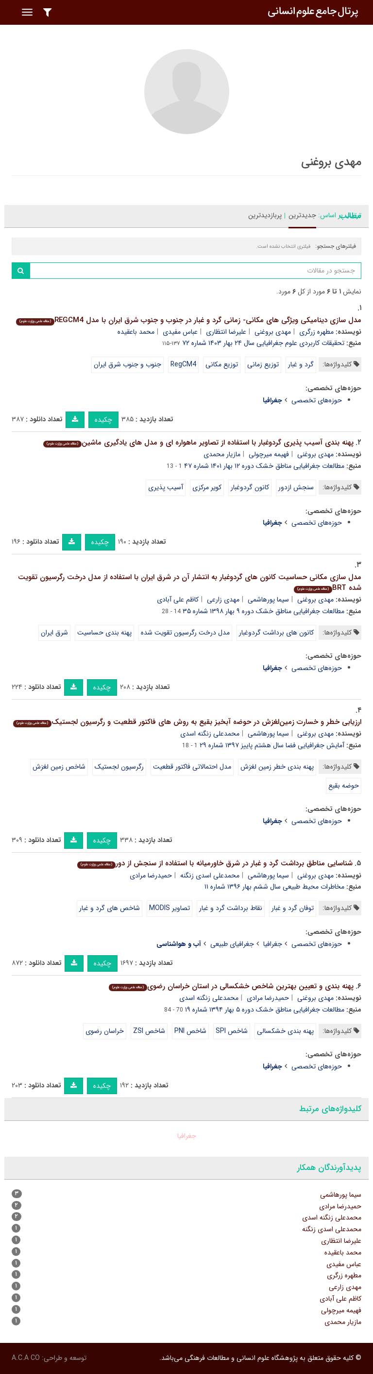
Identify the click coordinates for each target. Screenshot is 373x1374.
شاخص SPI (232, 1031)
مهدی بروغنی (272, 331)
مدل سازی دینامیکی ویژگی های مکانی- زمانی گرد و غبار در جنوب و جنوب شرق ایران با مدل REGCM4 (188, 320)
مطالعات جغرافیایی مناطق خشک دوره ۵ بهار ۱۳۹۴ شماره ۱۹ (264, 1009)
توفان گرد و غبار (292, 908)
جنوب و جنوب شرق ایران (127, 364)
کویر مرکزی (206, 487)
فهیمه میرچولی (269, 454)
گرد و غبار (301, 364)
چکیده (103, 419)
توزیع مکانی (221, 364)
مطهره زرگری (316, 331)
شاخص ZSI (149, 1031)
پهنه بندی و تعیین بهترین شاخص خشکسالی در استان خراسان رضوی (231, 986)
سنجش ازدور (296, 487)
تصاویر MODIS (169, 908)
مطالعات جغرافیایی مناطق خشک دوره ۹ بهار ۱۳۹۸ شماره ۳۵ (263, 611)
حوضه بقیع (343, 785)
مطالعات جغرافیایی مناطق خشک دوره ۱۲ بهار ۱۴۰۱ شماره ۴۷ (264, 466)
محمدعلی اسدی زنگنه (209, 875)
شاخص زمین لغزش (59, 766)
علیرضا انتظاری (226, 331)
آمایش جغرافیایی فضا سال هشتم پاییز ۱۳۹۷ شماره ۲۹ (272, 745)
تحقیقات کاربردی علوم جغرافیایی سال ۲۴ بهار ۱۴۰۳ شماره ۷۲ (263, 343)
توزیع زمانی (263, 364)
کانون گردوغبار (250, 487)
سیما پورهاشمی (268, 599)
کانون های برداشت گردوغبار (276, 632)
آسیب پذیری (165, 487)
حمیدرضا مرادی (151, 875)
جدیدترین (302, 215)
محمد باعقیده (136, 331)
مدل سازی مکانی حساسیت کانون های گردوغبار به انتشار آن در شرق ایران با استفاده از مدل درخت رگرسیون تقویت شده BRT (189, 582)
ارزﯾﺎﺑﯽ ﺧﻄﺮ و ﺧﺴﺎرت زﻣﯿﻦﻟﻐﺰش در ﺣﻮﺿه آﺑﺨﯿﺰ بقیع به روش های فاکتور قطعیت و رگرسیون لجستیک (187, 722)
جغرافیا (272, 944)
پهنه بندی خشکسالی (285, 1031)
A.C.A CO (26, 1358)
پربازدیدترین (265, 215)
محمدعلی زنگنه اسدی (209, 733)
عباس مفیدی (180, 331)
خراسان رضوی (104, 1031)
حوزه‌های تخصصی (316, 400)
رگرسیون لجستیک (119, 766)
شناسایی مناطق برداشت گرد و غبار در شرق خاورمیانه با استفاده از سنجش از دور (215, 863)
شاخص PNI (190, 1031)
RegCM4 (183, 364)
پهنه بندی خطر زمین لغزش (277, 766)
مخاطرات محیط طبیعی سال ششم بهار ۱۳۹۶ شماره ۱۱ (274, 886)
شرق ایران (54, 632)
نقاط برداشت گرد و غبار (230, 908)
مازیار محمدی (221, 454)
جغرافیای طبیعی (232, 944)
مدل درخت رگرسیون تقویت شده (185, 632)
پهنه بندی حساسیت (104, 632)
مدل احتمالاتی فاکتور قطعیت (192, 766)
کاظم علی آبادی (178, 599)
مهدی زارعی (223, 599)
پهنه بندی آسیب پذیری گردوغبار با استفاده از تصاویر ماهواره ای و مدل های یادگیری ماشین (198, 442)
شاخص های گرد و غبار (109, 908)
